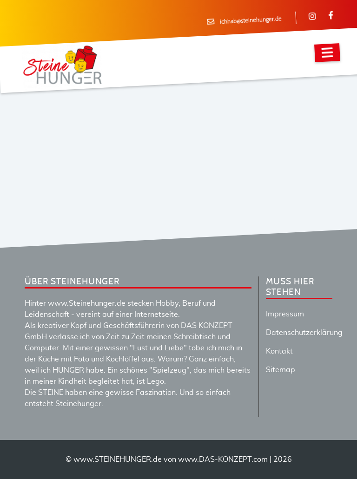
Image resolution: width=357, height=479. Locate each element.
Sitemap (280, 370)
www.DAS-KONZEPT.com (223, 459)
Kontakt (279, 351)
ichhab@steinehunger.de (251, 21)
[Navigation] (327, 52)
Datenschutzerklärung (304, 332)
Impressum (285, 314)
